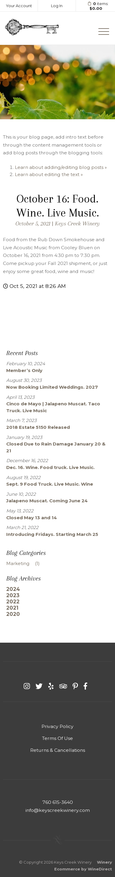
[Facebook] (85, 686)
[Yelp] (51, 686)
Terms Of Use (57, 738)
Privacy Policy (57, 726)
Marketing (25, 563)
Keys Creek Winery (77, 223)
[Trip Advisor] (63, 686)
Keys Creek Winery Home (32, 28)
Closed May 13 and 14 (31, 517)
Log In (57, 5)
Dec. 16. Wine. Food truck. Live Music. (50, 467)
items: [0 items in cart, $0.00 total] (96, 6)
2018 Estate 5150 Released (38, 427)
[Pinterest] (75, 686)
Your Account (19, 5)
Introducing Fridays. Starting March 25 (52, 534)
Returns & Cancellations (57, 750)
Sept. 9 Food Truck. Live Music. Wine (49, 484)
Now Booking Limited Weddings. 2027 (52, 387)
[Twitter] (39, 686)
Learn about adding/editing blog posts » (61, 167)
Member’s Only (24, 370)
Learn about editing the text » (49, 174)
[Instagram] (27, 686)
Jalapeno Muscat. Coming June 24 (47, 500)
